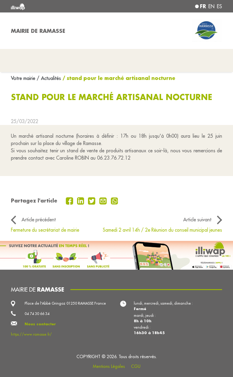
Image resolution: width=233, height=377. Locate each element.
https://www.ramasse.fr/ (31, 334)
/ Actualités (49, 78)
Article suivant (197, 219)
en (211, 6)
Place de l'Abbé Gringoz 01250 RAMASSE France (65, 303)
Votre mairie (24, 78)
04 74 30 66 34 (37, 313)
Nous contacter (40, 324)
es (219, 6)
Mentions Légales (109, 366)
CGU (135, 366)
